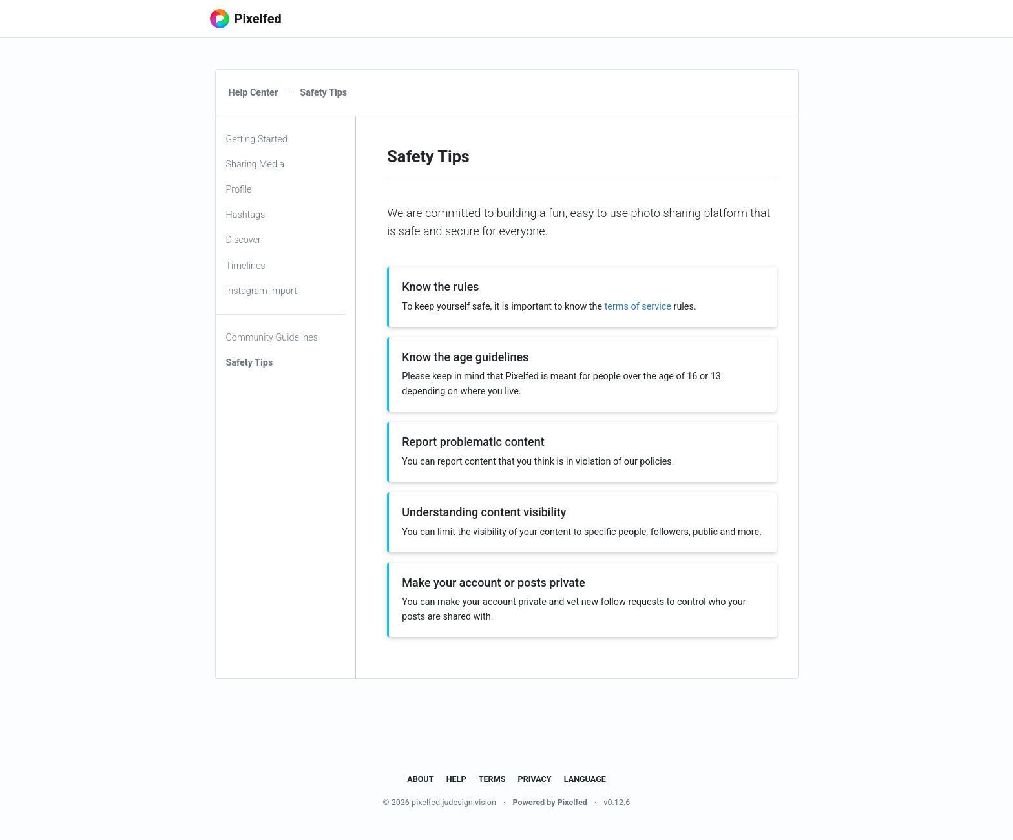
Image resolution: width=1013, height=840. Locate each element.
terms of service (638, 306)
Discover (243, 240)
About (420, 779)
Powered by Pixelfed (549, 802)
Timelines (246, 265)
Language (585, 779)
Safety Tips (249, 362)
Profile (239, 189)
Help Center (253, 92)
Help (456, 779)
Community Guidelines (272, 337)
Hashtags (246, 214)
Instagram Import (261, 291)
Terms (492, 779)
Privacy (535, 779)
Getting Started (256, 139)
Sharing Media (255, 164)
